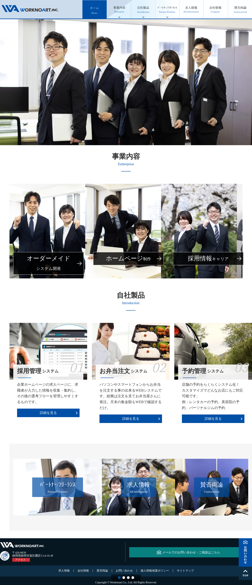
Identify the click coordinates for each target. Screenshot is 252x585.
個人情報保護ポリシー (155, 571)
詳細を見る (48, 413)
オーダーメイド (48, 263)
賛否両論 (102, 571)
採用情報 (208, 258)
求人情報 (64, 571)
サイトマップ (185, 571)
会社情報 (83, 571)
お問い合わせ (124, 571)
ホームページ (128, 258)
